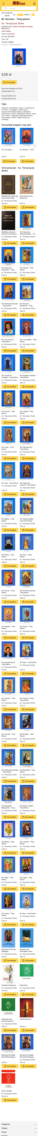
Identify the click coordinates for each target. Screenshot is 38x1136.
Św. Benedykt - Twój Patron (27, 771)
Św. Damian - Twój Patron (8, 627)
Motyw (29, 15)
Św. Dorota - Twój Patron (8, 592)
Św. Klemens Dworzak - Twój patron (10, 305)
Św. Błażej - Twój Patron (8, 843)
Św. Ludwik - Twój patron (26, 412)
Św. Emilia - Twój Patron (8, 556)
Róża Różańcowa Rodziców (26, 197)
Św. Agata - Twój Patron (26, 878)
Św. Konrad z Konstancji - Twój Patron (26, 305)
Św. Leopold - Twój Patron (27, 843)
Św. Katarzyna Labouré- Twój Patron (28, 484)
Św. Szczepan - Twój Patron (7, 150)
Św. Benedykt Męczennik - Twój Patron (8, 807)
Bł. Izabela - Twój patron (8, 520)
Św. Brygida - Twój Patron (27, 735)
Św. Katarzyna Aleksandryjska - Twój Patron (28, 233)
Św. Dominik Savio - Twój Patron (9, 663)
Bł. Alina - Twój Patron (28, 913)
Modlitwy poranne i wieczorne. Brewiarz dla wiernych (9, 233)
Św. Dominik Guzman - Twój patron (28, 592)
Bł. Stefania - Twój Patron (26, 150)
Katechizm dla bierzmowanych (7, 1020)
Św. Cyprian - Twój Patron (8, 699)
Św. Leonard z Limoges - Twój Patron (10, 376)
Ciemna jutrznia (25, 1019)
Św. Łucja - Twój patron (8, 448)
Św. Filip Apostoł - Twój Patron (26, 448)
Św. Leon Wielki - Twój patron (28, 340)
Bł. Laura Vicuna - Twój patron (8, 340)
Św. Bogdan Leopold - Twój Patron (28, 376)
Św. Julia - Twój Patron (10, 483)
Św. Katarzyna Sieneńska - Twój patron (8, 269)
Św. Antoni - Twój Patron (8, 914)
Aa (14, 15)
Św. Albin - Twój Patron (7, 878)
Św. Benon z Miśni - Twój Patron (27, 807)
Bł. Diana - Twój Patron (28, 662)
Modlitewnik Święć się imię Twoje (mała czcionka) (10, 197)
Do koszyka (9, 82)
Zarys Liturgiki (7, 1091)
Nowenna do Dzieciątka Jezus (26, 950)
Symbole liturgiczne (9, 985)
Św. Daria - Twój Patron (26, 556)
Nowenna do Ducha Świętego (9, 950)
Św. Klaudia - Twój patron (26, 269)
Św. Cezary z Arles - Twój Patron (27, 699)
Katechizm (24, 985)
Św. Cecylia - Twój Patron (8, 735)
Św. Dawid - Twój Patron (26, 627)
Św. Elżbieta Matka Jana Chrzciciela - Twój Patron (27, 520)
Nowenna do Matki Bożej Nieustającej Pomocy (8, 1056)
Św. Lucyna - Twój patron (8, 412)
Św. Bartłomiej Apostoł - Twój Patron (10, 771)
